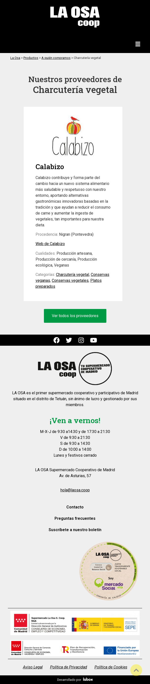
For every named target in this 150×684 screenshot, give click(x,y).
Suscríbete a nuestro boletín (75, 529)
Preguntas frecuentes (75, 518)
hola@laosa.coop (75, 490)
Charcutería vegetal (72, 274)
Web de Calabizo (50, 243)
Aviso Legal (33, 667)
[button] (138, 44)
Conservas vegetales (70, 280)
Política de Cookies (110, 667)
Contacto (75, 507)
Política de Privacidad (68, 667)
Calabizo (50, 166)
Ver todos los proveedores (75, 315)
